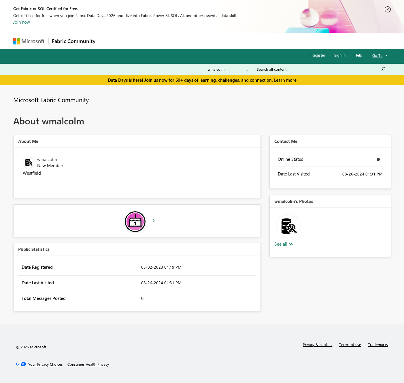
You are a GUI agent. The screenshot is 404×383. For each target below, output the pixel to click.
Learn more (285, 80)
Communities (183, 40)
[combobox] (321, 69)
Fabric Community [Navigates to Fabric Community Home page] (73, 41)
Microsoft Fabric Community (51, 100)
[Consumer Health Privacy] (88, 364)
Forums (108, 40)
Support (255, 40)
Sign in (340, 55)
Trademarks (378, 344)
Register (318, 55)
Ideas (157, 40)
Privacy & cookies (317, 344)
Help (358, 55)
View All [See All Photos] (283, 244)
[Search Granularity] (228, 69)
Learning (231, 40)
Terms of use (350, 344)
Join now (21, 22)
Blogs (209, 40)
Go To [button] (377, 55)
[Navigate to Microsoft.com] (28, 41)
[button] (288, 226)
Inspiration (134, 40)
